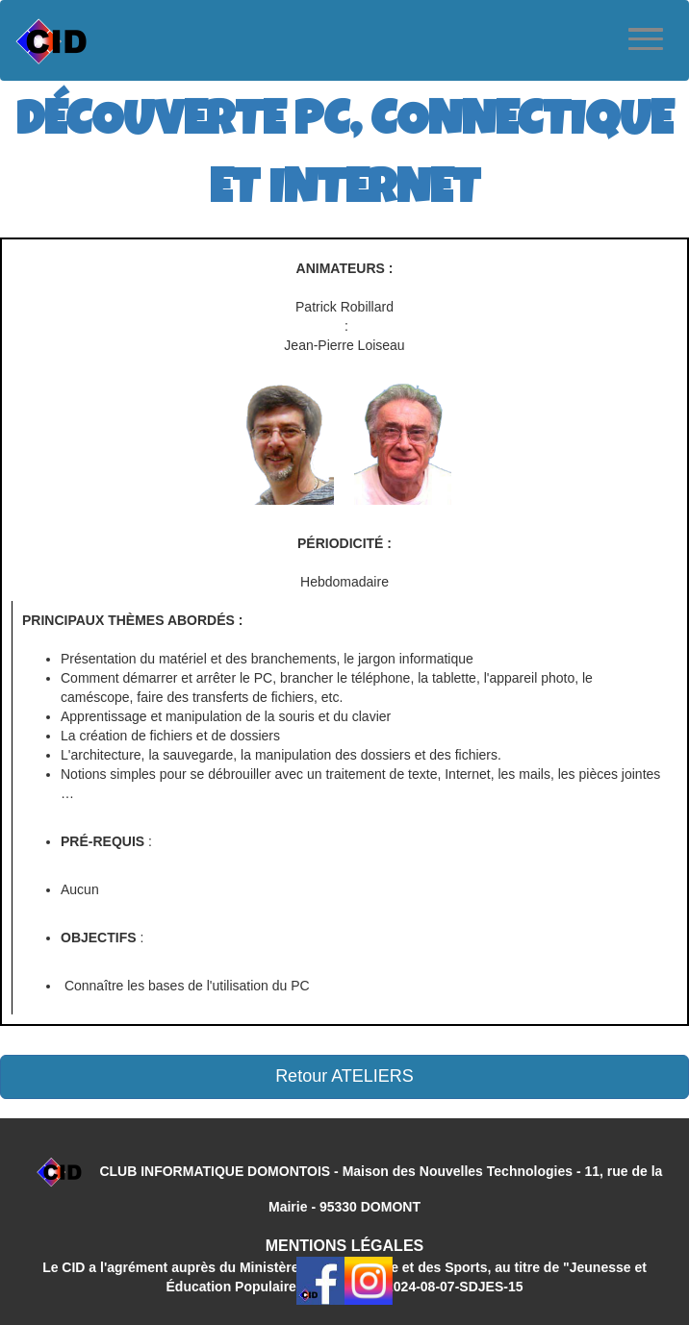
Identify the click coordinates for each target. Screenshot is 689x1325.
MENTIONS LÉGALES (344, 1246)
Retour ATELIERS (344, 1076)
